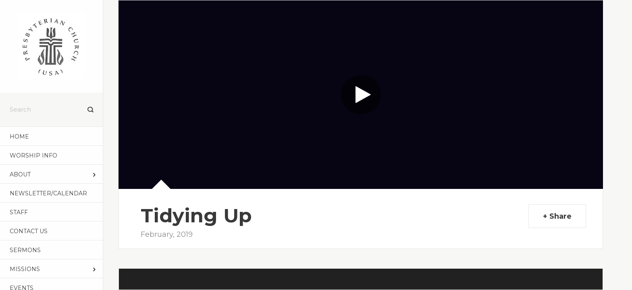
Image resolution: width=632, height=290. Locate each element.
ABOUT (20, 174)
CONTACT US (29, 231)
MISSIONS (25, 269)
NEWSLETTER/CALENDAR (48, 193)
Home (19, 136)
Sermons (25, 250)
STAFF (19, 212)
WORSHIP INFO (33, 155)
